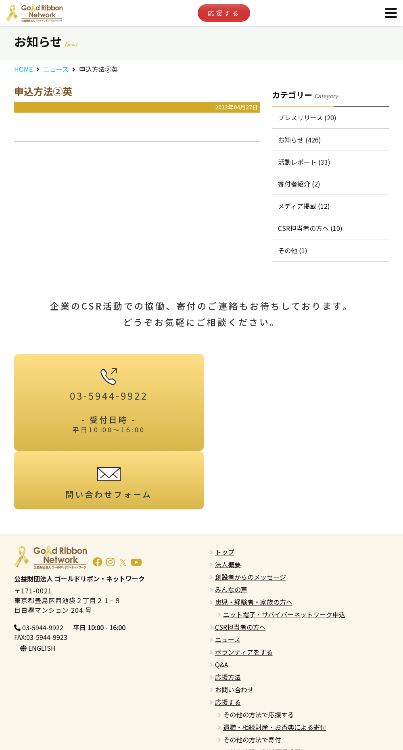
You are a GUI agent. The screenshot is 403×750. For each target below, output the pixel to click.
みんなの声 (231, 531)
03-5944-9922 (38, 569)
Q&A (221, 606)
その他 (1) (292, 251)
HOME (23, 69)
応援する (224, 13)
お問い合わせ (234, 631)
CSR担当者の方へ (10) (310, 228)
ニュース (56, 69)
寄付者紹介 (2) (299, 184)
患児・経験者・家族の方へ (253, 544)
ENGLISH (38, 590)
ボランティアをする (244, 594)
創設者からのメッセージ (250, 519)
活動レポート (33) (304, 162)
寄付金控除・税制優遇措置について (274, 694)
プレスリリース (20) (307, 117)
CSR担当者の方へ (240, 569)
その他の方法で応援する (258, 656)
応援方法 (228, 619)
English (225, 706)
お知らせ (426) (299, 140)
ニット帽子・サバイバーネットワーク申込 (284, 556)
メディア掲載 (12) (304, 206)
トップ (224, 494)
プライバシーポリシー (247, 719)
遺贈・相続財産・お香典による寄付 (274, 669)
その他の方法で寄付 (252, 681)
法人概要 (228, 506)
